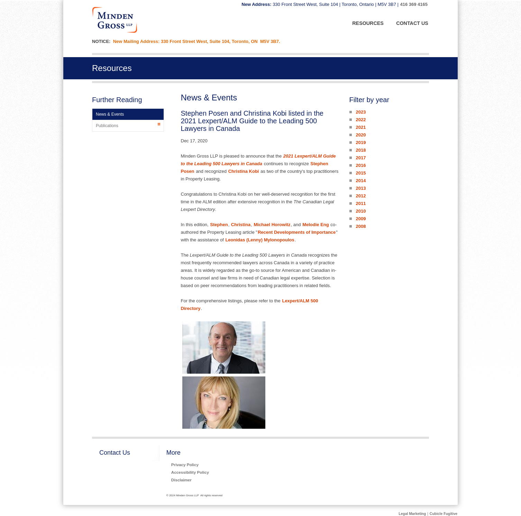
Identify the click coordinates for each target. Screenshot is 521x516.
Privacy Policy (185, 464)
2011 (361, 203)
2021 (361, 127)
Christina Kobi (243, 171)
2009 (361, 218)
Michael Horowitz (272, 224)
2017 (361, 157)
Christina (240, 224)
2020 (361, 134)
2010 (361, 211)
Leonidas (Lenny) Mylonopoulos (259, 239)
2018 (361, 150)
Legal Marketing (412, 514)
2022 (361, 119)
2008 (361, 226)
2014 (361, 180)
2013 (361, 188)
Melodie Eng (315, 224)
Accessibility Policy (190, 472)
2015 (361, 173)
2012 (361, 195)
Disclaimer (181, 480)
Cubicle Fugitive (443, 514)
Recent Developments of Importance (297, 232)
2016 (361, 165)
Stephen (219, 224)
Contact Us (114, 452)
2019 (361, 142)
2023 (361, 112)
